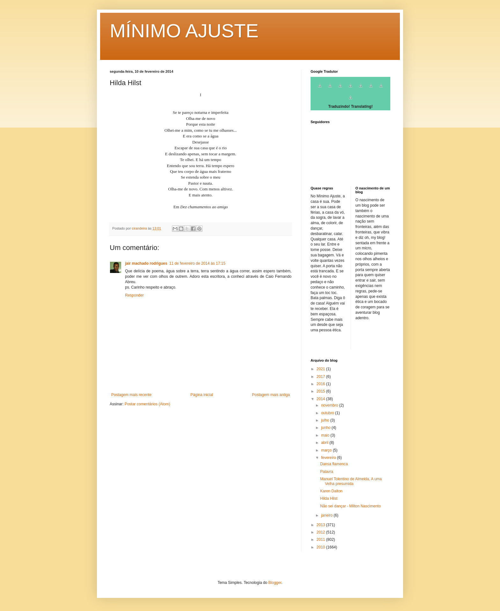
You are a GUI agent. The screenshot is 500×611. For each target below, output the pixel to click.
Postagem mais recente (131, 395)
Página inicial (201, 395)
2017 (321, 376)
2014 (321, 399)
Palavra (326, 471)
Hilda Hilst (328, 498)
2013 (321, 525)
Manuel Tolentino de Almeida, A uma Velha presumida (351, 481)
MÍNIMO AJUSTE (184, 30)
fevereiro (329, 457)
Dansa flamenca (334, 464)
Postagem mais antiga (271, 395)
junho (326, 427)
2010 (321, 547)
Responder (134, 295)
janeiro (327, 515)
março (327, 450)
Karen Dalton (331, 491)
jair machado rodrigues (146, 263)
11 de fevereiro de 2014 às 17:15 (197, 263)
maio (325, 435)
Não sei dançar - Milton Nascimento (350, 506)
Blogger (275, 582)
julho (325, 420)
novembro (330, 405)
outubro (328, 413)
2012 (321, 532)
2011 (321, 539)
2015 (321, 391)
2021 (321, 369)
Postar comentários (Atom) (147, 404)
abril (325, 442)
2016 (321, 384)
